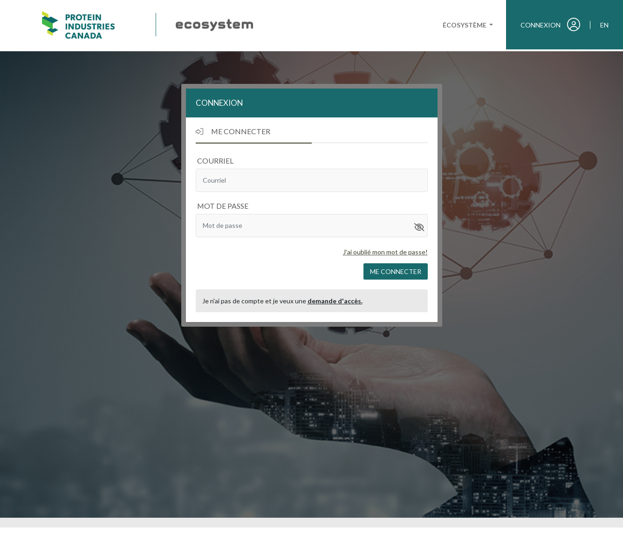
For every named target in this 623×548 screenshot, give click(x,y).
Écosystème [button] (465, 25)
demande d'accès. (335, 301)
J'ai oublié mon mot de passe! (385, 252)
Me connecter (395, 271)
